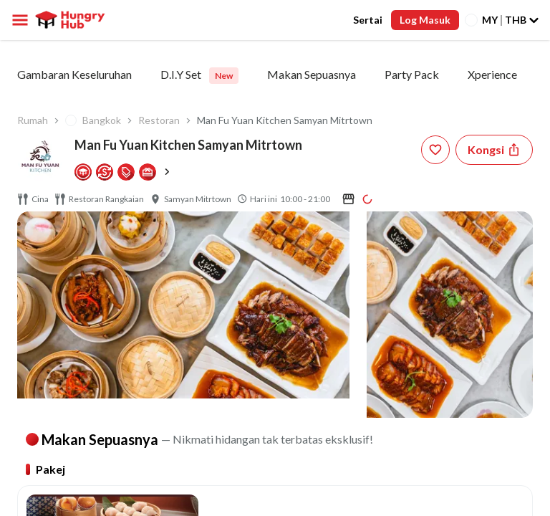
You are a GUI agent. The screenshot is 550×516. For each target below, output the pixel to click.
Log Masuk (425, 20)
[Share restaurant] (494, 150)
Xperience (492, 74)
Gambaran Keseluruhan (74, 74)
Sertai (367, 20)
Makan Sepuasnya (311, 74)
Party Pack (412, 74)
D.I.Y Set (199, 75)
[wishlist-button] (435, 150)
